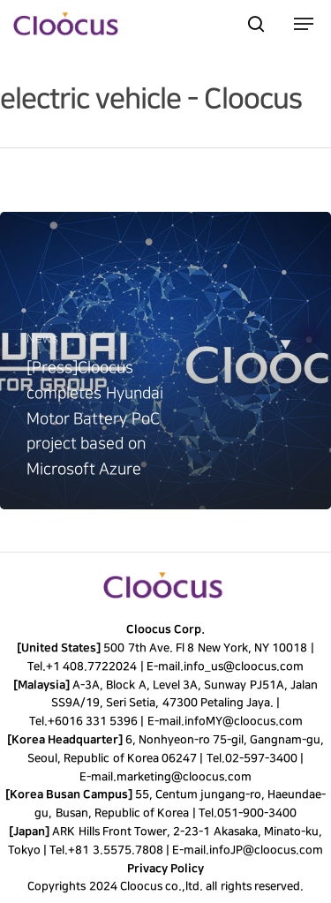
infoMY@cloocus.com (243, 721)
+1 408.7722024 (91, 666)
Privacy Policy (165, 868)
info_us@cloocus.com (244, 666)
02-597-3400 (261, 758)
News (42, 338)
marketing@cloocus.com (184, 777)
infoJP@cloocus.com (266, 850)
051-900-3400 (257, 813)
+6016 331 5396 (92, 721)
